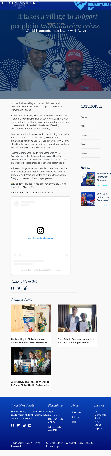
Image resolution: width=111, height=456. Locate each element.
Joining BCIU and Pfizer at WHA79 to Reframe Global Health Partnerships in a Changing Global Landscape (30, 385)
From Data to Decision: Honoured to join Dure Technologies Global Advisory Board (76, 342)
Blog (74, 421)
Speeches (76, 412)
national (84, 135)
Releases (76, 417)
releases (83, 153)
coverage (84, 117)
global (83, 126)
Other (83, 144)
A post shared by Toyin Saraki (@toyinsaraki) (40, 270)
